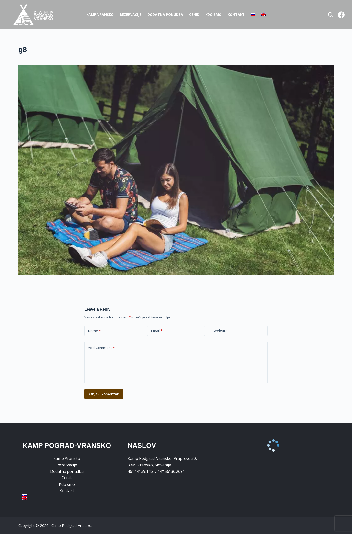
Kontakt (236, 14)
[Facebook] (341, 14)
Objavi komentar (104, 393)
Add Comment (101, 348)
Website (220, 330)
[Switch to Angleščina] (263, 15)
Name (94, 331)
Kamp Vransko (100, 14)
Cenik (194, 14)
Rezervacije (130, 14)
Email (157, 331)
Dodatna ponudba (165, 14)
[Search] (330, 14)
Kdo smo (213, 14)
